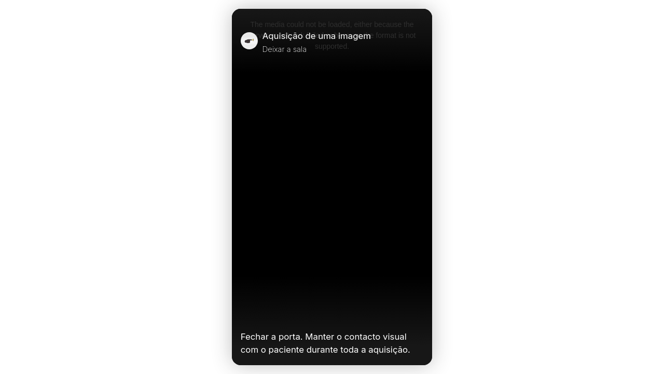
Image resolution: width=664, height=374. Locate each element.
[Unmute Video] (419, 315)
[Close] (419, 42)
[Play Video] (245, 315)
